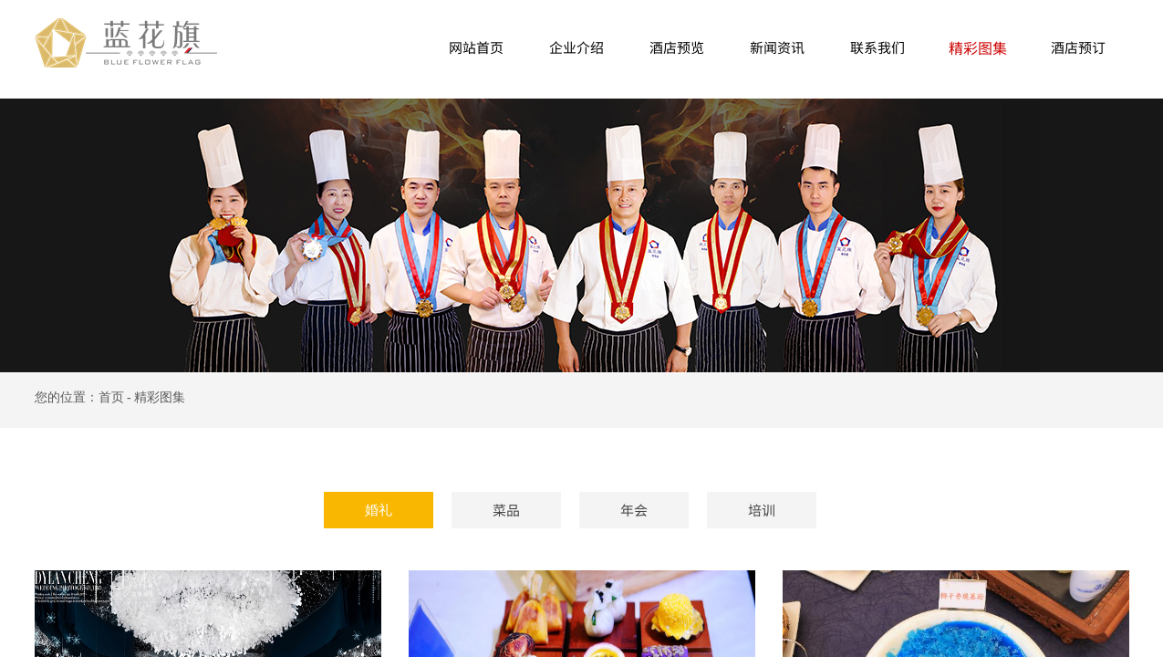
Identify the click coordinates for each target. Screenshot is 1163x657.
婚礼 (378, 510)
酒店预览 (676, 47)
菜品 (506, 509)
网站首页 (476, 47)
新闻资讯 (777, 47)
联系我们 (877, 47)
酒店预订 (1078, 47)
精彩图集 (978, 47)
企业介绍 (576, 47)
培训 (761, 509)
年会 (634, 509)
